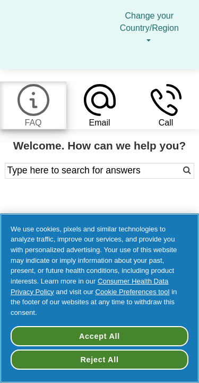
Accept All (99, 336)
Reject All (99, 359)
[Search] (175, 171)
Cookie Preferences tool (133, 292)
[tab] (33, 105)
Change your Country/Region (149, 28)
